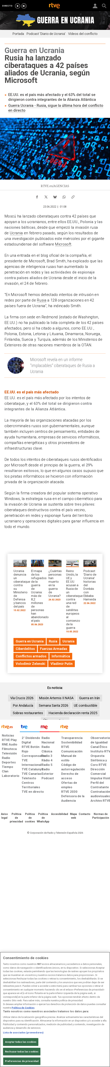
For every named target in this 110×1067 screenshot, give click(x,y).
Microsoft (63, 244)
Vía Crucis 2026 (21, 698)
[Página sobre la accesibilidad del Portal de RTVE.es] (59, 814)
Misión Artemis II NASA (56, 698)
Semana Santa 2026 (53, 705)
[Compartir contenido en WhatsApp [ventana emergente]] (63, 196)
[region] (55, 1009)
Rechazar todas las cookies (21, 1051)
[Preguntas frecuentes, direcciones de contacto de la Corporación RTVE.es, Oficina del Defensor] (84, 814)
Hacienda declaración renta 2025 (73, 713)
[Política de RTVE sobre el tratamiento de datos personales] (16, 818)
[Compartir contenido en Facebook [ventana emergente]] (37, 196)
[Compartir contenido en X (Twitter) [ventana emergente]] (46, 196)
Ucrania (16, 233)
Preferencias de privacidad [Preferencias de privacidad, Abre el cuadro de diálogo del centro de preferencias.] (22, 1061)
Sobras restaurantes (28, 713)
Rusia (41, 300)
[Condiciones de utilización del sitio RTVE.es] (4, 816)
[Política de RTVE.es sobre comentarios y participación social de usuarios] (100, 816)
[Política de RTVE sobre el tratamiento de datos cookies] (30, 818)
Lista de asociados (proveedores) (23, 1032)
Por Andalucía (23, 705)
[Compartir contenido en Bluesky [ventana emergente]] (55, 196)
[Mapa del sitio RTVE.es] (73, 816)
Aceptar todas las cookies (20, 1041)
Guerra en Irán (89, 698)
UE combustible (85, 705)
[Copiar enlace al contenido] (72, 196)
